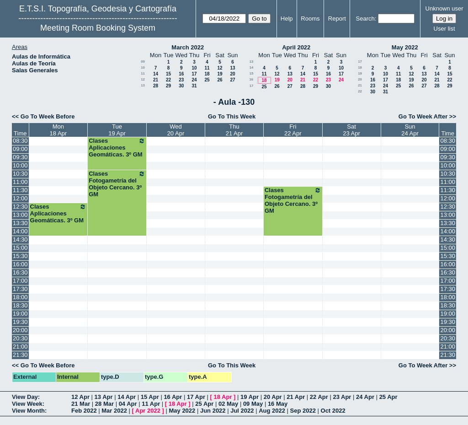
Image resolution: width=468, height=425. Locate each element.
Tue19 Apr (117, 130)
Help (287, 18)
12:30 (20, 206)
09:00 (20, 148)
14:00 (20, 231)
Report (337, 18)
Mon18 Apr (58, 130)
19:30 (20, 321)
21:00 (20, 346)
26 (219, 79)
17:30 (20, 288)
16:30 (20, 272)
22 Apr (319, 396)
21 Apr (296, 396)
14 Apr (126, 396)
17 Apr (196, 396)
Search (365, 18)
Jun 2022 (213, 410)
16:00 (20, 264)
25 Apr (388, 396)
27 (232, 79)
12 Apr (80, 396)
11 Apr (151, 403)
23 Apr (342, 396)
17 (194, 73)
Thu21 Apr (234, 130)
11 (206, 67)
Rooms (310, 18)
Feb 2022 (84, 410)
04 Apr (128, 403)
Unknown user (444, 8)
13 (232, 67)
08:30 (20, 140)
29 (168, 85)
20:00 (20, 330)
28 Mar (104, 403)
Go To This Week (231, 116)
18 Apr (223, 396)
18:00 (20, 297)
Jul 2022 (242, 410)
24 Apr (365, 396)
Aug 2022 (272, 410)
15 (168, 73)
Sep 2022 (303, 410)
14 (155, 73)
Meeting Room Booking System (97, 27)
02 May (228, 403)
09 (143, 61)
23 (181, 79)
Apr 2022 (147, 410)
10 (143, 67)
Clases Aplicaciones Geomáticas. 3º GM (117, 147)
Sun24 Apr (410, 130)
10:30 (20, 173)
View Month (28, 410)
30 (181, 85)
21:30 (20, 354)
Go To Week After (423, 116)
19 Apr (249, 396)
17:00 (20, 280)
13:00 (20, 214)
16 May (277, 403)
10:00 (20, 165)
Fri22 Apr (293, 130)
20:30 (20, 338)
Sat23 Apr (351, 130)
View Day (25, 396)
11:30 (20, 190)
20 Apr (273, 396)
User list (444, 28)
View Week (27, 403)
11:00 (20, 181)
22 (168, 79)
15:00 (20, 247)
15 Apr (150, 396)
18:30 (20, 305)
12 (219, 67)
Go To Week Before (48, 116)
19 (219, 73)
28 (155, 85)
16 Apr (173, 396)
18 (206, 73)
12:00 (20, 198)
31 (194, 85)
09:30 (20, 157)
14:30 (20, 239)
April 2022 (296, 47)
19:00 (20, 313)
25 (206, 79)
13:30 (20, 223)
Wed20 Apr (176, 130)
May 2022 (405, 47)
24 (194, 79)
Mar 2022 (114, 410)
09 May (253, 403)
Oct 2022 (333, 410)
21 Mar (80, 403)
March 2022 (187, 47)
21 (155, 79)
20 (232, 73)
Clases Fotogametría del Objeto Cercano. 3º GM (117, 184)
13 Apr (104, 396)
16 (181, 73)
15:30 (20, 256)
